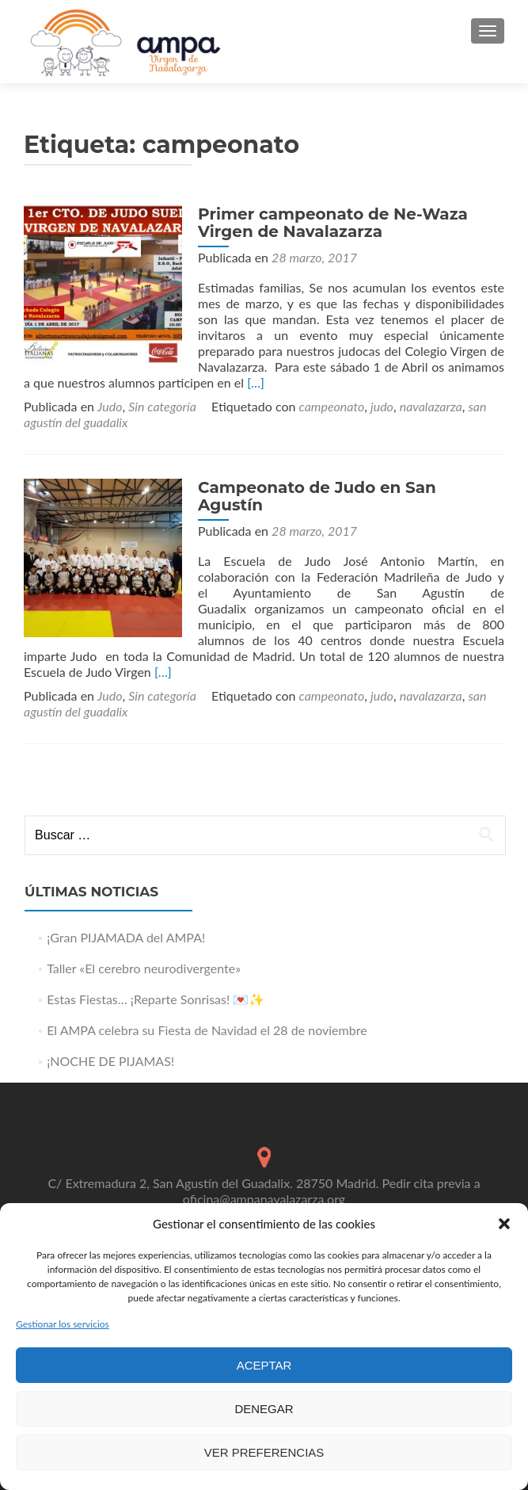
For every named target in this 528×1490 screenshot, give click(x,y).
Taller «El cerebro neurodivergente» (144, 968)
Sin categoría (162, 406)
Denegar (263, 1409)
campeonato (332, 406)
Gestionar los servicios (62, 1324)
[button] (504, 1224)
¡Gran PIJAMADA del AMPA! (126, 937)
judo (381, 406)
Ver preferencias (264, 1452)
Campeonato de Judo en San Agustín (317, 496)
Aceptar (264, 1365)
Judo (109, 406)
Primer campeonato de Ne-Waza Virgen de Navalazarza (333, 222)
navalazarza (431, 406)
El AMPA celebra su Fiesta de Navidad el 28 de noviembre (207, 1029)
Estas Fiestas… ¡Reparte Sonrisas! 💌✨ (155, 999)
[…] (255, 382)
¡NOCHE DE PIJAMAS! (110, 1060)
